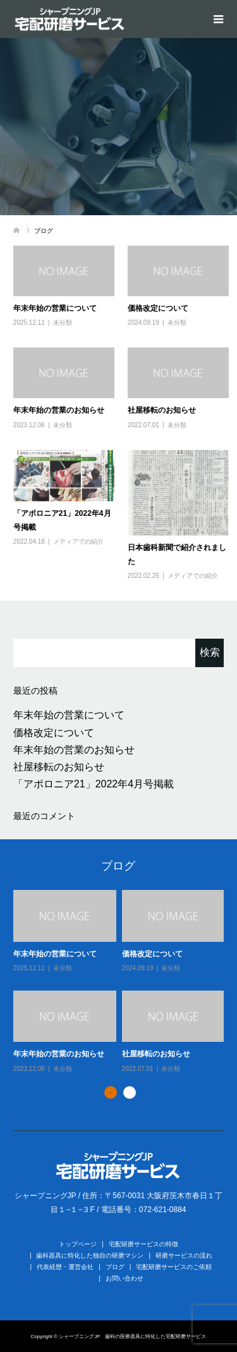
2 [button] (129, 1092)
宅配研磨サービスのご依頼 (174, 1266)
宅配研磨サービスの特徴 (143, 1244)
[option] (121, 982)
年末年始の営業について (55, 308)
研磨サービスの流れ (183, 1255)
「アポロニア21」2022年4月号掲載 (93, 784)
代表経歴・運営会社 (65, 1266)
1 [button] (110, 1092)
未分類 (62, 322)
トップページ (78, 1244)
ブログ (115, 1266)
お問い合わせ (124, 1278)
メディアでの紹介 (78, 541)
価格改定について (158, 308)
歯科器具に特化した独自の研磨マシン (89, 1255)
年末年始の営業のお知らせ (58, 410)
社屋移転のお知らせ (162, 410)
